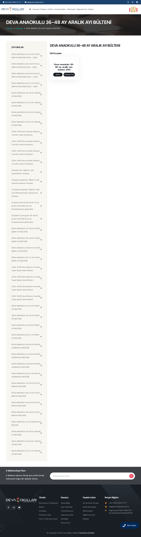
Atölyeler (64, 519)
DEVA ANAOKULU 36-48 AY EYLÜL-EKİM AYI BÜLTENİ (27, 414)
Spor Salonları (67, 507)
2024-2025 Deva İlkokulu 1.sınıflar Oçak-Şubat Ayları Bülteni (27, 269)
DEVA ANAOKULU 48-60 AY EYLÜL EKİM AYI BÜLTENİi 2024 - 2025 (27, 75)
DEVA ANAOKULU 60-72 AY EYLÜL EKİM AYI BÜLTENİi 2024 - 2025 (27, 85)
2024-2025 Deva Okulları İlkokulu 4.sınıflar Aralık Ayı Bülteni (27, 162)
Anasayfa (9, 28)
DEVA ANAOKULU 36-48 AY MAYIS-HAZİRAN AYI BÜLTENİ (27, 346)
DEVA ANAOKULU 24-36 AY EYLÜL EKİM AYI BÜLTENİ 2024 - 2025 (27, 56)
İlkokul (41, 507)
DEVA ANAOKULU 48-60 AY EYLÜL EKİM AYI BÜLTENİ (27, 404)
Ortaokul (42, 511)
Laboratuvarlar (67, 515)
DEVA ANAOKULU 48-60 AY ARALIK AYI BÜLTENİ (27, 114)
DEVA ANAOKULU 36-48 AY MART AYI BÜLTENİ (27, 317)
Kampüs (43, 9)
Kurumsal (36, 9)
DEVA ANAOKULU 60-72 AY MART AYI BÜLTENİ (27, 336)
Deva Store (65, 523)
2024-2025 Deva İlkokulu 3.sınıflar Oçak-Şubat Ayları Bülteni (27, 288)
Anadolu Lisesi (45, 515)
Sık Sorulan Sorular (91, 503)
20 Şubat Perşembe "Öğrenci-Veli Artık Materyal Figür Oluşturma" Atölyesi (27, 192)
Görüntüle (69, 74)
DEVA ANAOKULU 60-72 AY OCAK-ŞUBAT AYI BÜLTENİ (27, 259)
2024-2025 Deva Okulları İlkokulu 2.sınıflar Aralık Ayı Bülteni (27, 143)
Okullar (50, 9)
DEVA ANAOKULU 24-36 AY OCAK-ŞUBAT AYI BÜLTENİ (27, 230)
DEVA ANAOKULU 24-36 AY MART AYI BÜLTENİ (27, 307)
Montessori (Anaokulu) (48, 503)
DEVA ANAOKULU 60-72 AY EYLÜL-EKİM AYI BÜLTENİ (27, 394)
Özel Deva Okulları (86, 533)
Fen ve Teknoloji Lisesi (48, 519)
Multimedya (71, 9)
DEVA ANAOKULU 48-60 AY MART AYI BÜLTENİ (27, 327)
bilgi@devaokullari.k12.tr (34, 2)
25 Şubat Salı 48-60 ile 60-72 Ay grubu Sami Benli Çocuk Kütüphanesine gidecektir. (27, 205)
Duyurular (19, 28)
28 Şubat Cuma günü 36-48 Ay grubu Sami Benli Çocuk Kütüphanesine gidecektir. (27, 218)
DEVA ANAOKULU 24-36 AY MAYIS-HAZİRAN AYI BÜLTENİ (27, 356)
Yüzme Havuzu (67, 511)
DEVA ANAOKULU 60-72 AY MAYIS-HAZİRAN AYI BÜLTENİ (27, 375)
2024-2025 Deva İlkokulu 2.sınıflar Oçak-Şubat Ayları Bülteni (27, 278)
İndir (58, 74)
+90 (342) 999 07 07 (12, 2)
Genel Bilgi (65, 503)
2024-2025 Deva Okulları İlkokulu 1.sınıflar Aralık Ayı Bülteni (27, 133)
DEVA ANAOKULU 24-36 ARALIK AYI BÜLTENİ (27, 423)
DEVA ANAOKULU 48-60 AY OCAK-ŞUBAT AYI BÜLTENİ (27, 249)
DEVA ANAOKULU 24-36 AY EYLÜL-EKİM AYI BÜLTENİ (27, 385)
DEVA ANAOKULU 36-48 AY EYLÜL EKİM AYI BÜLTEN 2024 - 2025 (27, 65)
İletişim (91, 9)
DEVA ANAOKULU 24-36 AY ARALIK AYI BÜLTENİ (27, 104)
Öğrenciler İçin (82, 9)
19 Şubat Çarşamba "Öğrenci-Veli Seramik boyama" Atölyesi (27, 181)
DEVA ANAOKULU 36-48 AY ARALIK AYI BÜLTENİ (27, 94)
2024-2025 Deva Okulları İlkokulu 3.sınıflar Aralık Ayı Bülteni (27, 152)
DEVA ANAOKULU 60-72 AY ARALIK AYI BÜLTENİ (27, 123)
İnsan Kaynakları (60, 9)
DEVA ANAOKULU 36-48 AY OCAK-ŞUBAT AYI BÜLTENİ (27, 240)
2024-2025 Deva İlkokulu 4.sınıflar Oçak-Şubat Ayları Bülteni (27, 298)
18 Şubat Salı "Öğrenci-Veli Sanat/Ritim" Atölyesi (27, 172)
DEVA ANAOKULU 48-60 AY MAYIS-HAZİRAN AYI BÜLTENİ (27, 365)
